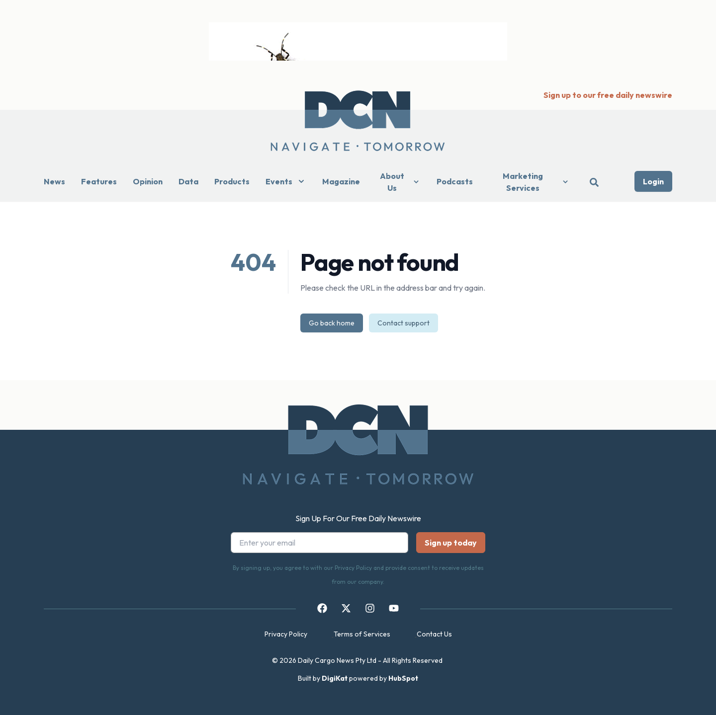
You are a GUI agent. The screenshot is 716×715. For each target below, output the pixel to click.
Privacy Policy (286, 634)
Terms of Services (362, 634)
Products (232, 181)
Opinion (148, 181)
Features (99, 181)
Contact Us (434, 634)
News (54, 181)
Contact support (403, 322)
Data (188, 181)
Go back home (332, 322)
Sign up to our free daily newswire (607, 95)
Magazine (341, 181)
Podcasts (455, 181)
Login (653, 181)
